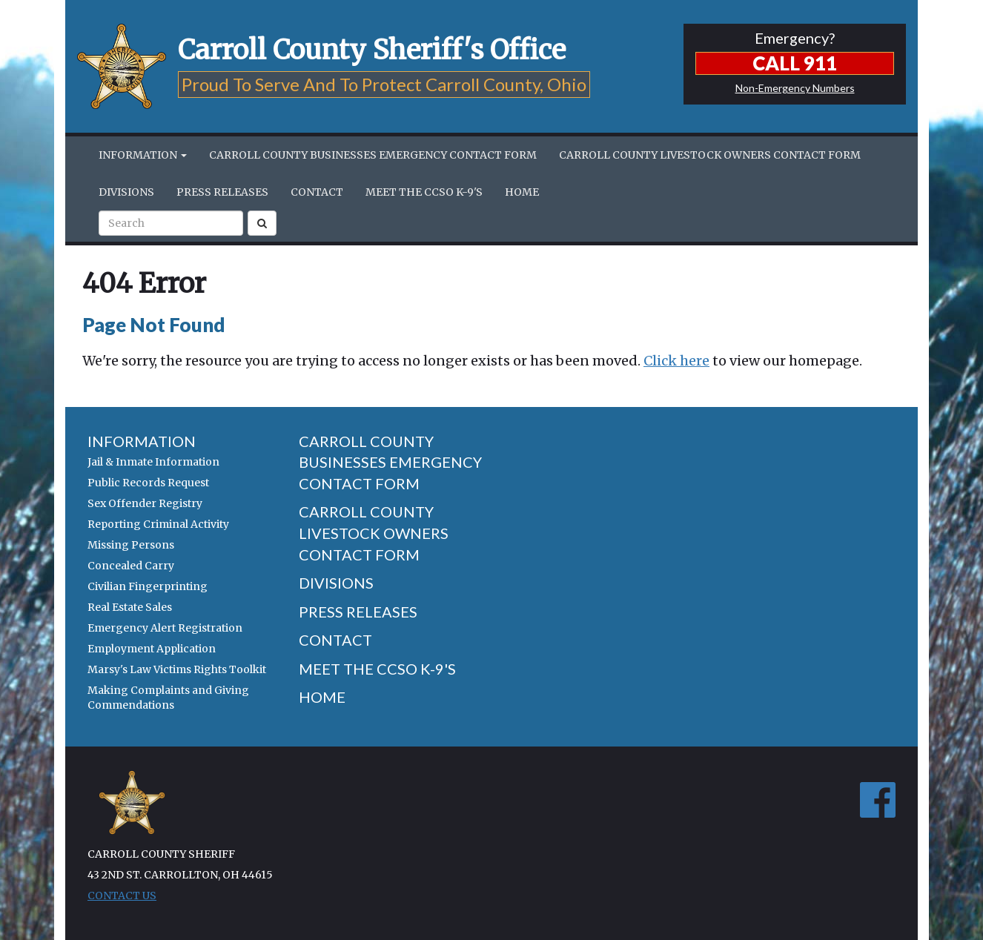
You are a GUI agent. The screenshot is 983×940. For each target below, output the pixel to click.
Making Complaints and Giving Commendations (168, 698)
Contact (317, 192)
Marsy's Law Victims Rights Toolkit (176, 669)
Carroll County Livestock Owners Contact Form (710, 155)
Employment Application (151, 648)
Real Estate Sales (129, 607)
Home (522, 192)
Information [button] (143, 155)
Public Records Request (148, 482)
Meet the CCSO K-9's (424, 192)
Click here (676, 360)
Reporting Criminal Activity (158, 524)
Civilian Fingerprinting (147, 586)
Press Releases (222, 192)
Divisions (126, 192)
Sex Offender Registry (144, 503)
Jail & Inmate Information (153, 462)
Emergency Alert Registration (164, 628)
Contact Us (121, 895)
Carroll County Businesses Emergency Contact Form (373, 155)
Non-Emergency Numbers (795, 88)
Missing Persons (130, 545)
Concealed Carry (130, 565)
